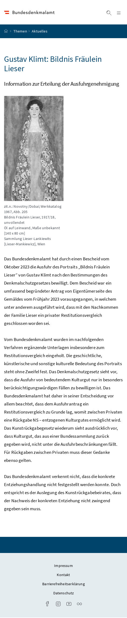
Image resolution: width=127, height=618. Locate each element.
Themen (20, 32)
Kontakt (63, 575)
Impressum (63, 566)
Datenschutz (63, 593)
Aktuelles (39, 32)
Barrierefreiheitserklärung (63, 584)
